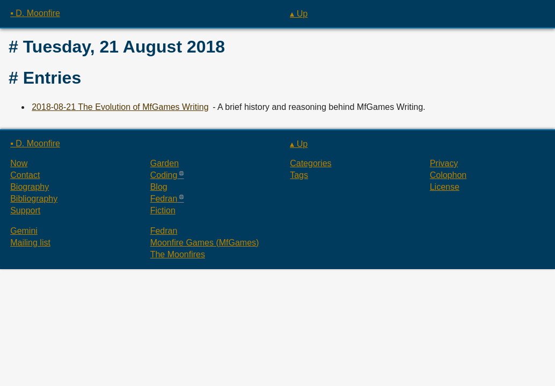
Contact (25, 175)
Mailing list (30, 242)
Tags (299, 175)
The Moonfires (177, 254)
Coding (164, 175)
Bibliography (33, 198)
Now (18, 163)
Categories (310, 163)
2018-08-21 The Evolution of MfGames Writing (120, 107)
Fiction (163, 210)
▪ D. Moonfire (35, 13)
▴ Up (299, 13)
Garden (164, 163)
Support (25, 210)
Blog (158, 186)
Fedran (164, 198)
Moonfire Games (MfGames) (204, 242)
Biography (29, 186)
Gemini (24, 230)
